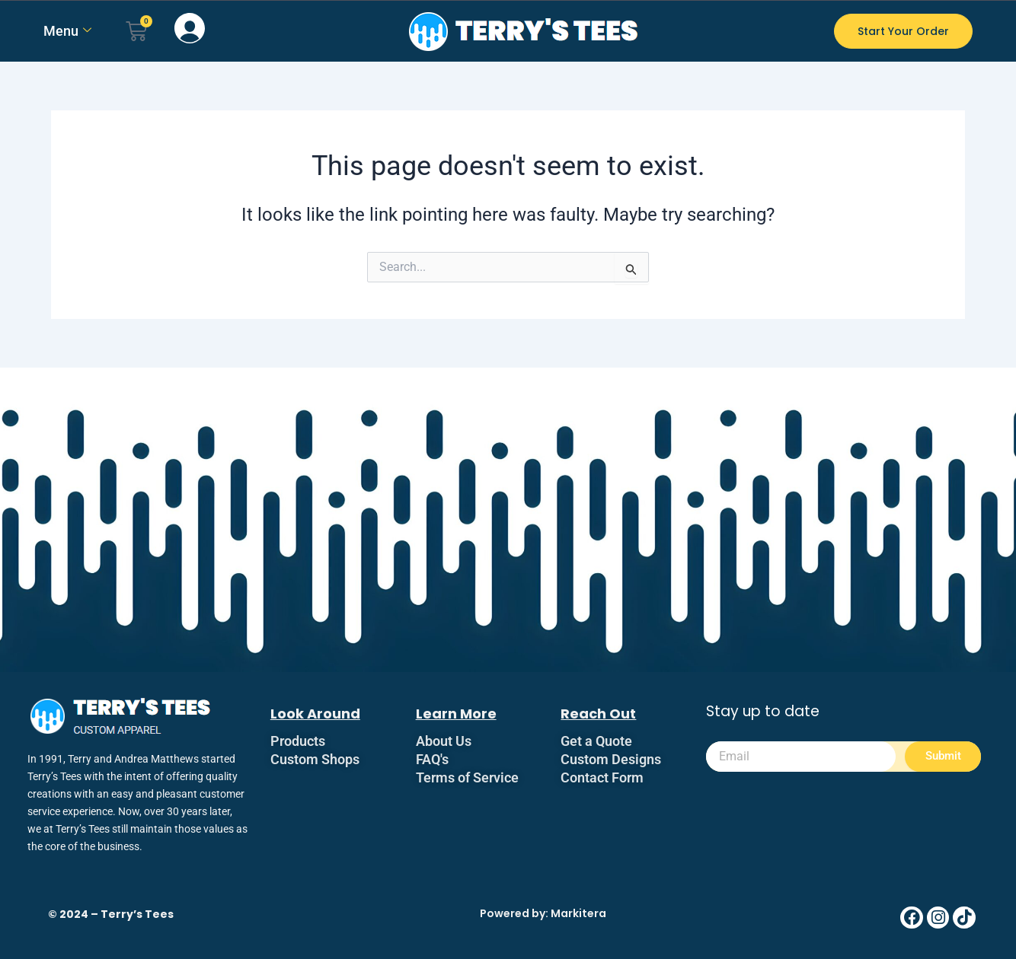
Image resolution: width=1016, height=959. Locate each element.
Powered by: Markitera (543, 913)
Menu (67, 31)
